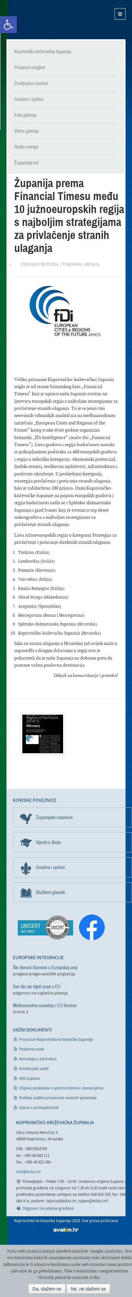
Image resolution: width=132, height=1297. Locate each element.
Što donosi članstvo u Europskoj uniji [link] (45, 967)
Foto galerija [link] (25, 115)
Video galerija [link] (26, 131)
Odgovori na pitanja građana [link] (48, 1209)
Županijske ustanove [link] (54, 817)
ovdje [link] (94, 1277)
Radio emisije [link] (26, 147)
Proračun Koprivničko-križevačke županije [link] (56, 1040)
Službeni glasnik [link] (50, 892)
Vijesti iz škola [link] (48, 842)
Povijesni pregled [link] (29, 67)
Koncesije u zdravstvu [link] (38, 1059)
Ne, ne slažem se (88, 1288)
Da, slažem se (47, 1288)
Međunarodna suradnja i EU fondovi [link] (45, 1005)
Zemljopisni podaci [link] (31, 83)
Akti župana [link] (29, 1079)
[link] (8, 24)
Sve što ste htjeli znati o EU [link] (36, 986)
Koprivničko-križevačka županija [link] (38, 19)
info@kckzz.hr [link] (28, 1172)
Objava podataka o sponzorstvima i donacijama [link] (61, 1088)
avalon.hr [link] (66, 1230)
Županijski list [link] (26, 163)
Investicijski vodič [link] (34, 1069)
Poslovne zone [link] (31, 1049)
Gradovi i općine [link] (28, 99)
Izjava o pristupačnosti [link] (39, 1108)
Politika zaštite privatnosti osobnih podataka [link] (58, 1098)
